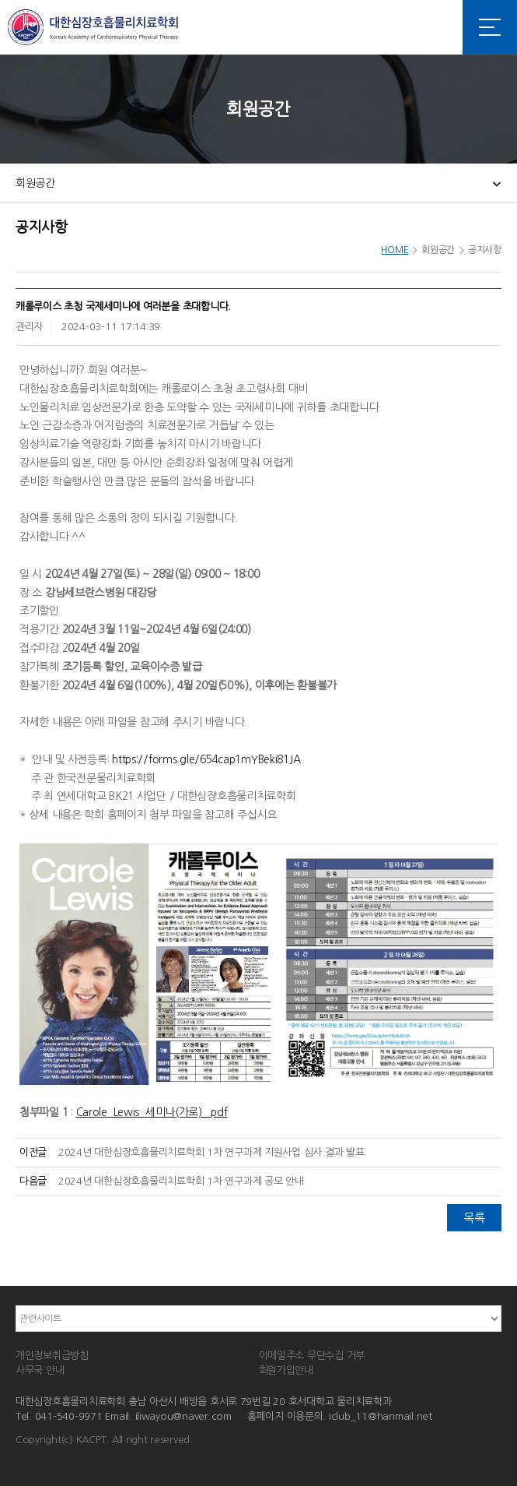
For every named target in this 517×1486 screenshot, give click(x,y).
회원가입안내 (286, 1370)
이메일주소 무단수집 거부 (312, 1355)
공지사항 (484, 250)
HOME (394, 250)
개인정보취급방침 (52, 1355)
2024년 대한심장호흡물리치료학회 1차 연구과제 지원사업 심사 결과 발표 (211, 1152)
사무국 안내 (40, 1370)
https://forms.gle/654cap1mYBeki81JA (206, 759)
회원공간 (35, 183)
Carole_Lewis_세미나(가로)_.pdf (152, 1112)
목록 (473, 1218)
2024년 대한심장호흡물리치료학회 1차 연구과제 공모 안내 (181, 1181)
